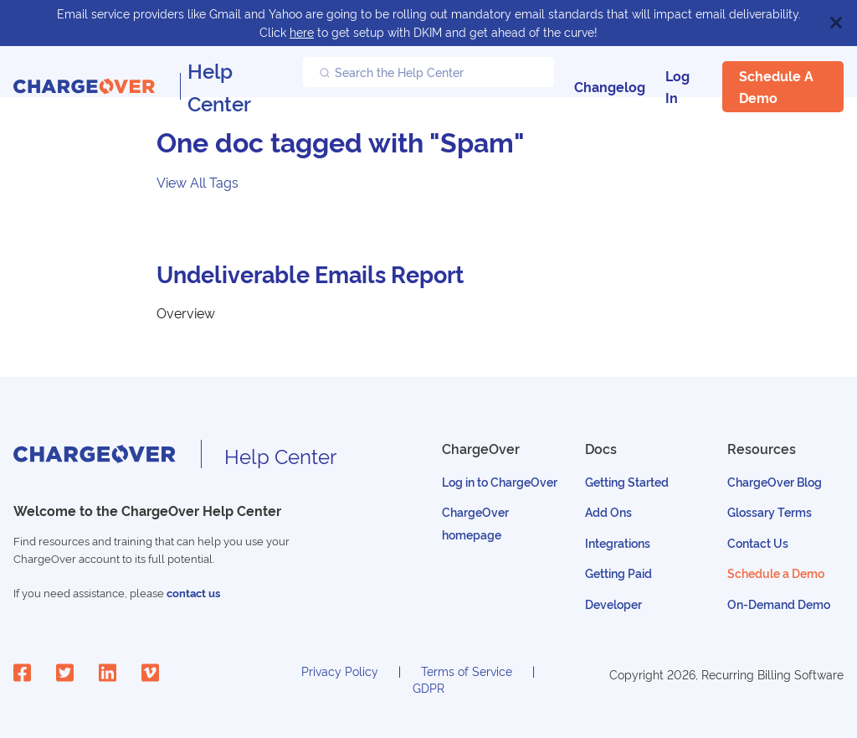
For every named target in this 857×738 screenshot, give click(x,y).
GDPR (428, 687)
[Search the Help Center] (428, 72)
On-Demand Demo (778, 604)
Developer (613, 604)
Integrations (617, 542)
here (302, 31)
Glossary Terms (769, 511)
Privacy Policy (339, 671)
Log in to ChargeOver (499, 481)
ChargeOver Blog (774, 481)
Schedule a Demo (776, 86)
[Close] (836, 23)
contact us (193, 593)
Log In (677, 86)
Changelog (609, 86)
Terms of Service (466, 671)
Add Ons (608, 511)
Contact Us (757, 542)
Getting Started (627, 481)
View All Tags (198, 182)
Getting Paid (618, 573)
